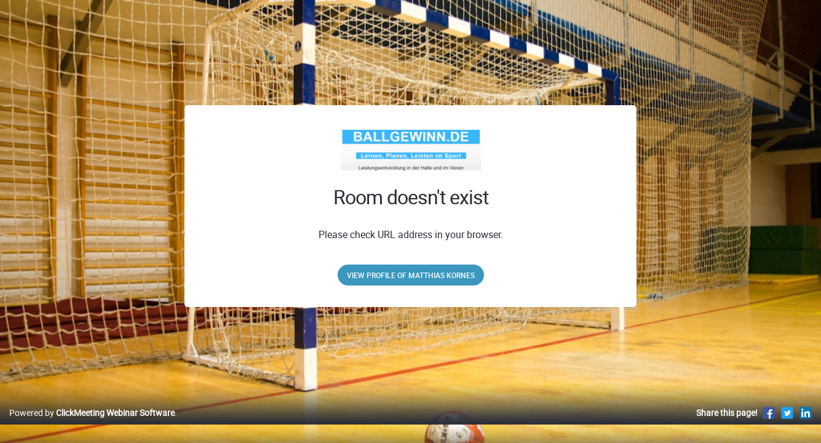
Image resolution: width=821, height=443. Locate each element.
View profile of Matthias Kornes (411, 275)
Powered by (92, 425)
